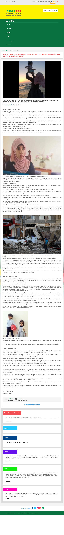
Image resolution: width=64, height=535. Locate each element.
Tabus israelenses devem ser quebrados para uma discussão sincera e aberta (23, 417)
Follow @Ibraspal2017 (26, 508)
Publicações (10, 41)
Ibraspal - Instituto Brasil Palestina (17, 442)
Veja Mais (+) (8, 421)
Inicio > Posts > (6, 50)
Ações (8, 36)
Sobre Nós (9, 28)
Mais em (8, 498)
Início (8, 24)
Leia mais (8, 461)
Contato (9, 45)
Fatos (8, 32)
